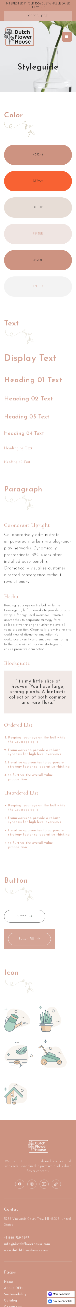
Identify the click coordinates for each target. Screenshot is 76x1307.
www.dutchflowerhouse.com (26, 1256)
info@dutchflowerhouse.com (27, 1250)
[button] (67, 37)
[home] (19, 36)
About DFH (13, 1294)
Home (9, 1288)
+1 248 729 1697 (16, 1244)
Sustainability (15, 1300)
